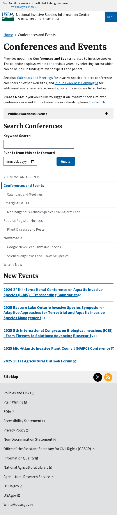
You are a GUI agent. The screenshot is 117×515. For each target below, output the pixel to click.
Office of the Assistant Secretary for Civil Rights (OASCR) (47, 448)
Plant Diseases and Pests (25, 229)
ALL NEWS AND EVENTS (22, 177)
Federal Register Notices (23, 220)
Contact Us (97, 102)
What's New (13, 264)
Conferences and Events (24, 185)
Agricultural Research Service (27, 476)
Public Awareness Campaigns (76, 83)
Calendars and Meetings (35, 77)
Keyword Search (17, 135)
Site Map (11, 376)
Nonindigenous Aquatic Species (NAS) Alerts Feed (43, 212)
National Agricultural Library (26, 467)
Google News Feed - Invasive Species (34, 247)
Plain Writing (13, 402)
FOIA (7, 411)
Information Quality (19, 458)
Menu (110, 17)
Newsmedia (13, 238)
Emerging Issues (16, 203)
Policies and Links (17, 393)
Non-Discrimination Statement (28, 439)
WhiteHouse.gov (16, 504)
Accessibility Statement (22, 420)
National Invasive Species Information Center (53, 14)
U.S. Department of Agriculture (38, 19)
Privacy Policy (14, 430)
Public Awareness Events (27, 113)
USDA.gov (11, 486)
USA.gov (10, 495)
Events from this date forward (29, 152)
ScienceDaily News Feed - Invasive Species (38, 256)
